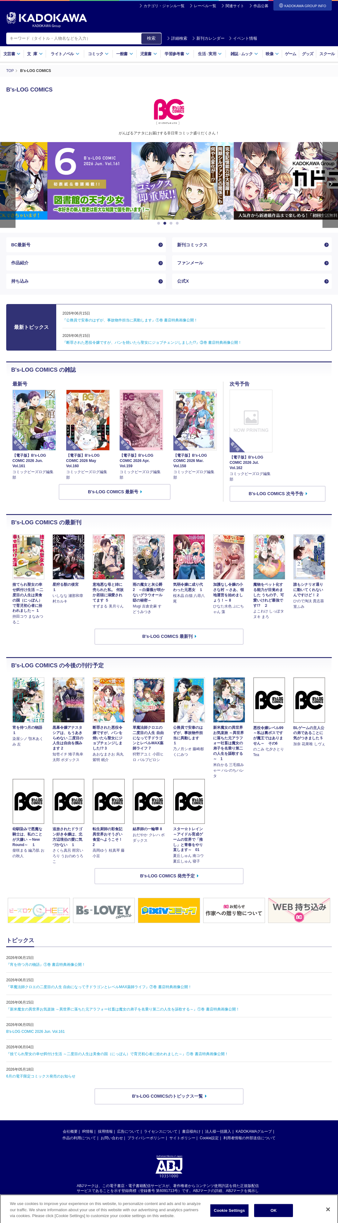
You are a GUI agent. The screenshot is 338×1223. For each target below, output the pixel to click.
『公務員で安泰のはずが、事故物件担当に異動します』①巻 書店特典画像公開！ (130, 320)
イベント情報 (243, 38)
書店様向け (191, 1131)
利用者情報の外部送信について (249, 1138)
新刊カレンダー (208, 38)
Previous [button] (8, 185)
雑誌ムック (244, 54)
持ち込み (20, 281)
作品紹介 (20, 262)
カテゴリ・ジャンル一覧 (164, 6)
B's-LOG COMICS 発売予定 (167, 875)
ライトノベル (65, 54)
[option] (169, 181)
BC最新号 (20, 244)
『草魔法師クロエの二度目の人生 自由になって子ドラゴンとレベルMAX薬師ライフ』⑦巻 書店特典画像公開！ (99, 987)
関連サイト (235, 6)
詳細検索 (177, 38)
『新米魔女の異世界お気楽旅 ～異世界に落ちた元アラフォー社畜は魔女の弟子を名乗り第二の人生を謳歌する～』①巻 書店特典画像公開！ (123, 1009)
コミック (98, 54)
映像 (272, 54)
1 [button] (159, 223)
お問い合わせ (112, 1138)
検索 (151, 38)
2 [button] (165, 223)
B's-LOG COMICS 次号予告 (276, 493)
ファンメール (190, 262)
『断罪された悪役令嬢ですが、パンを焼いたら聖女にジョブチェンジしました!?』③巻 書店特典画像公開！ (152, 342)
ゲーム (290, 54)
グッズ (307, 54)
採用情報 (105, 1131)
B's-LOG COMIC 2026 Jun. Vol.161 (35, 1031)
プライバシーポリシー (146, 1138)
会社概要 (70, 1131)
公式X (183, 281)
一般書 (124, 54)
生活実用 (210, 54)
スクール (327, 54)
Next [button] (330, 185)
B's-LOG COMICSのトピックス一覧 (167, 1096)
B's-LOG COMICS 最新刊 (167, 636)
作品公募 (261, 6)
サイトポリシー (182, 1138)
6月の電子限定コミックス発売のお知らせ (40, 1076)
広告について (128, 1131)
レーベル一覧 (205, 6)
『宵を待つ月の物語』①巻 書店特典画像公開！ (45, 964)
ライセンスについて (160, 1131)
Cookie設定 (209, 1138)
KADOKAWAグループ (254, 1131)
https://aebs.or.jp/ (147, 1196)
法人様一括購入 (218, 1131)
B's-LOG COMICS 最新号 (113, 491)
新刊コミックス (192, 244)
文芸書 (12, 54)
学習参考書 (177, 54)
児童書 (148, 54)
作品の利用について (79, 1138)
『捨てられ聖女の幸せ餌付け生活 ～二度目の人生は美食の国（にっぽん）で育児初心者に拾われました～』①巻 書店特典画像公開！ (117, 1054)
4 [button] (178, 223)
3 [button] (172, 223)
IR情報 (87, 1131)
